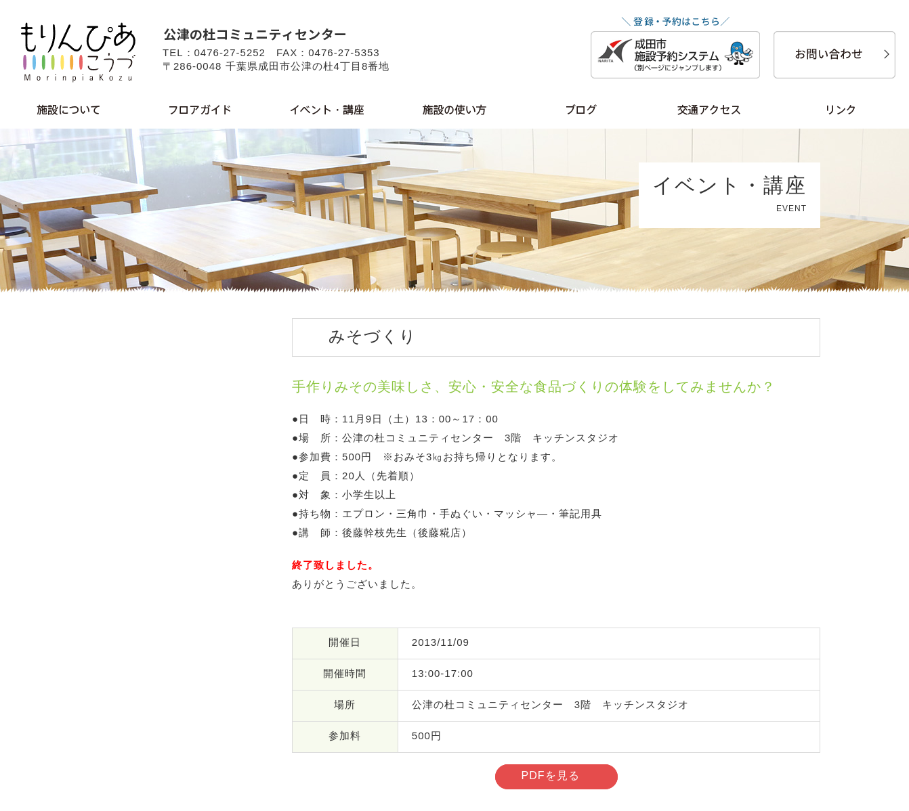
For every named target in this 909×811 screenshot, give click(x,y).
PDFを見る (551, 775)
